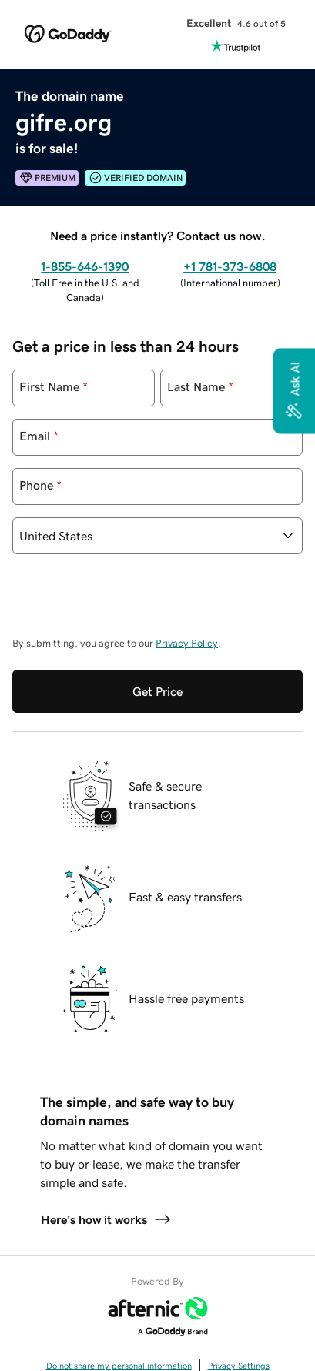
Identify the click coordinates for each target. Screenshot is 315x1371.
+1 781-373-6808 (229, 266)
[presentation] (129, 603)
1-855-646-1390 (85, 266)
